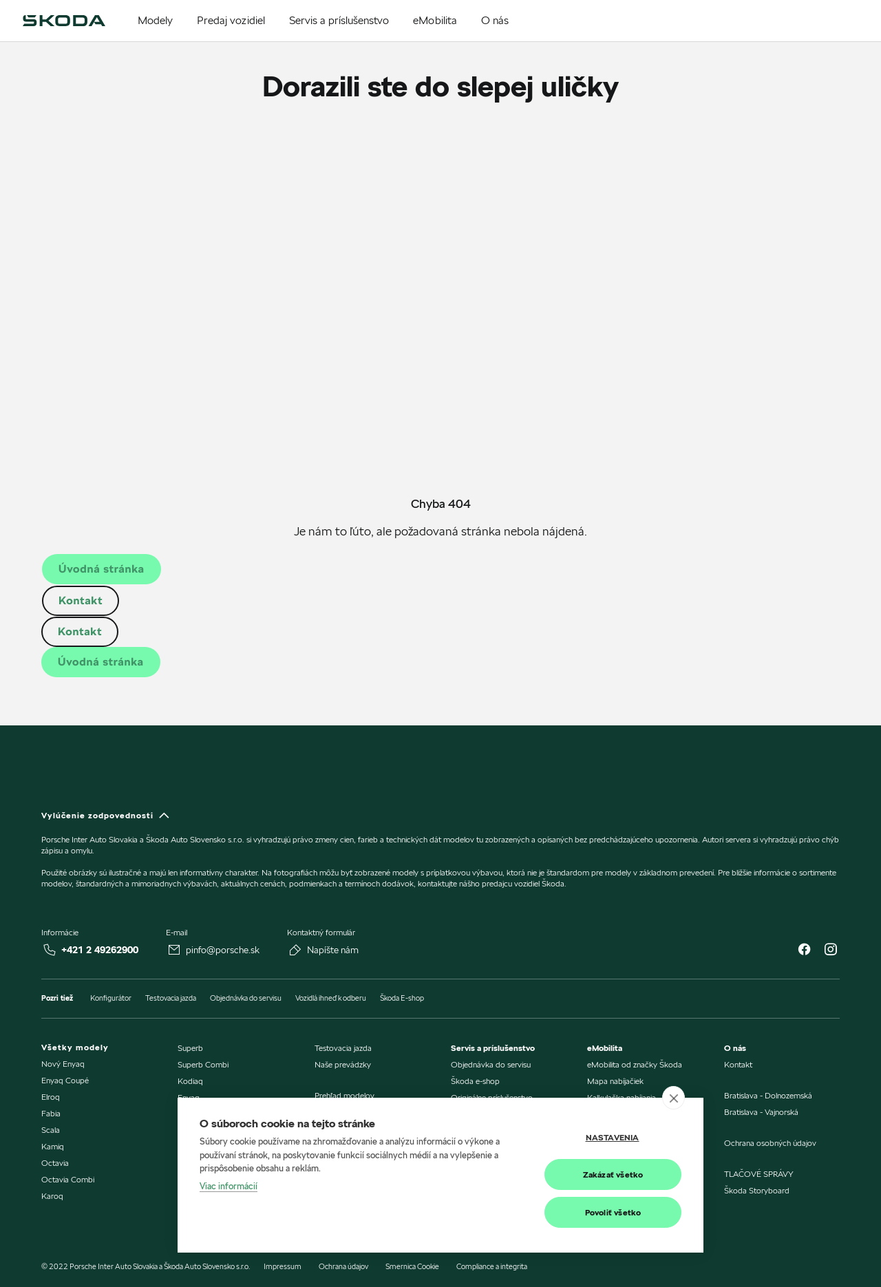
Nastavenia (612, 1137)
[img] (64, 20)
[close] (673, 1097)
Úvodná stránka (102, 568)
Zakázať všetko (613, 1174)
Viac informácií (228, 1185)
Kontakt (81, 600)
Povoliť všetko (613, 1212)
